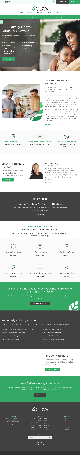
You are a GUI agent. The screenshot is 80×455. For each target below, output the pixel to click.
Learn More (13, 255)
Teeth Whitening (66, 273)
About (66, 420)
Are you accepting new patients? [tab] (53, 332)
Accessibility (59, 453)
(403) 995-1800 (13, 427)
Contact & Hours (52, 369)
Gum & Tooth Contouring (40, 273)
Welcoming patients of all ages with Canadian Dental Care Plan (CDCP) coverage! (39, 17)
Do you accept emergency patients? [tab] (14, 332)
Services (66, 422)
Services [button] (30, 12)
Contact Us (40, 394)
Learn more (39, 214)
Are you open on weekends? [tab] (11, 339)
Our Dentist (8, 179)
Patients (39, 12)
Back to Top (75, 453)
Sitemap (70, 453)
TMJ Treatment (40, 252)
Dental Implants (67, 252)
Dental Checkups (13, 252)
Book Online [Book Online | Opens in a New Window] (74, 1)
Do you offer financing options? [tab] (52, 329)
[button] (74, 26)
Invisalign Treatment (13, 273)
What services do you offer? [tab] (51, 336)
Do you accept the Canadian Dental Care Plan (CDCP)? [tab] (19, 329)
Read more (48, 182)
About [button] (21, 12)
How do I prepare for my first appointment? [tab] (16, 336)
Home (66, 418)
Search (65, 453)
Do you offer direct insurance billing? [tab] (54, 339)
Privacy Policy (53, 453)
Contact (58, 12)
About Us (47, 124)
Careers (49, 12)
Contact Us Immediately (40, 303)
